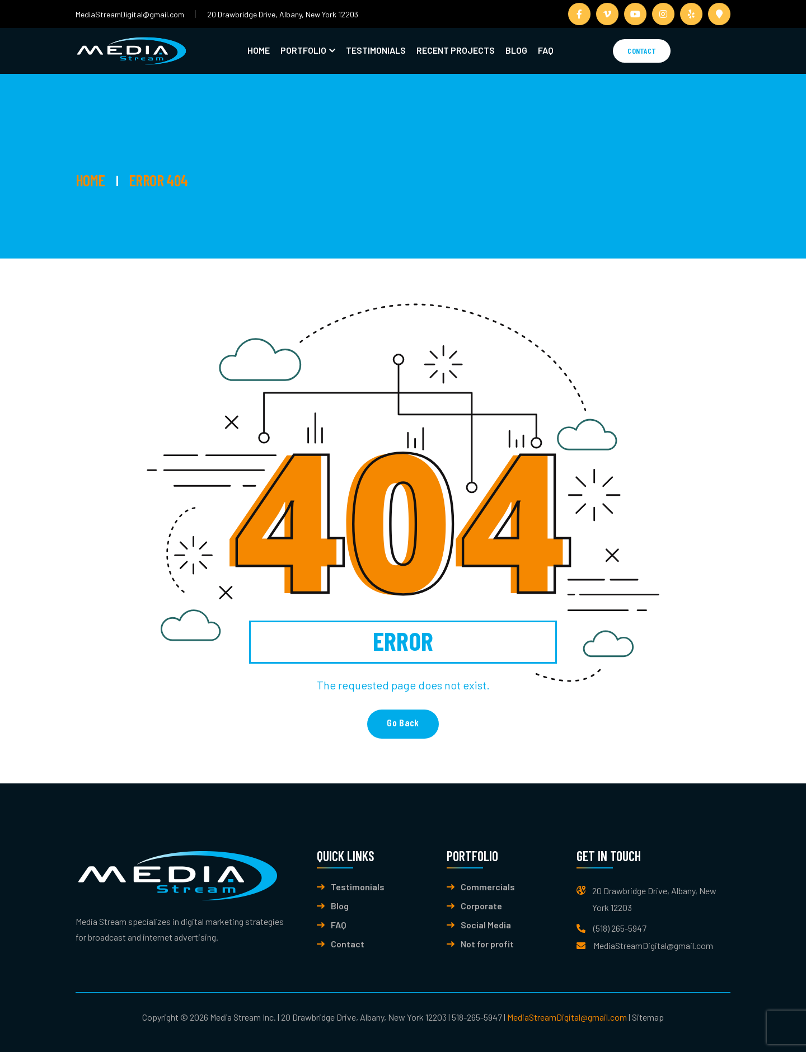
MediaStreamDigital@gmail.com (130, 14)
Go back (403, 722)
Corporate (481, 905)
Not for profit (487, 944)
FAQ (546, 50)
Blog (516, 50)
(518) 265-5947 (619, 928)
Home (258, 50)
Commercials (488, 886)
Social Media (486, 924)
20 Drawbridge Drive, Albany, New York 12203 (282, 14)
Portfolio (303, 50)
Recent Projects (455, 50)
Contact (641, 50)
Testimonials (376, 50)
